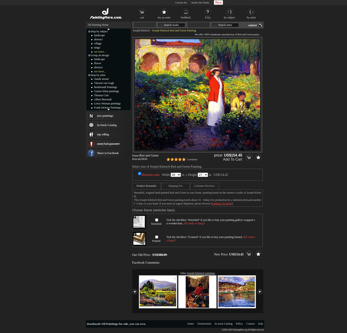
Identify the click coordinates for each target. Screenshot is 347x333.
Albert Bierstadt (103, 99)
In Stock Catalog (107, 125)
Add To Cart (232, 159)
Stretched (156, 223)
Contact (250, 323)
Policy (239, 323)
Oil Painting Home (98, 24)
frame (190, 323)
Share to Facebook (108, 153)
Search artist (225, 25)
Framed (156, 240)
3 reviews (192, 159)
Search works (171, 25)
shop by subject (99, 31)
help (260, 323)
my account (164, 17)
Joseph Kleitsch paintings (201, 273)
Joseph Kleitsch (141, 30)
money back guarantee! (108, 143)
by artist (251, 17)
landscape (99, 35)
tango (97, 47)
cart (142, 17)
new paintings (105, 115)
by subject (229, 17)
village (98, 43)
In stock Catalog (224, 323)
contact (252, 25)
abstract (98, 39)
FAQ (207, 17)
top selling (103, 134)
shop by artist (98, 75)
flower (97, 63)
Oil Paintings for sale (114, 323)
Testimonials (204, 323)
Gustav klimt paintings (106, 91)
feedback (186, 17)
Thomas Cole (101, 95)
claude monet (101, 79)
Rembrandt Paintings (105, 87)
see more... (100, 51)
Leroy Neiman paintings (107, 103)
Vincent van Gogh (104, 83)
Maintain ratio (151, 175)
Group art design (100, 55)
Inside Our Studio (200, 2)
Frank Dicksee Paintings (107, 107)
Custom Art (181, 2)
